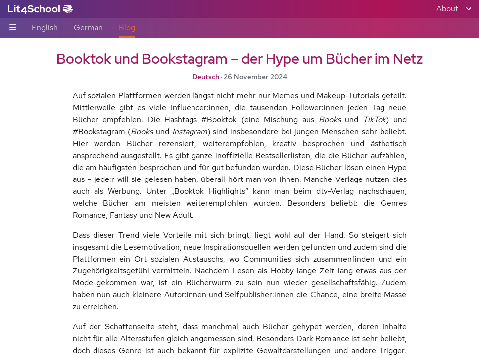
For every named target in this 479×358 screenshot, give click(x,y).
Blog (127, 27)
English (45, 27)
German (88, 27)
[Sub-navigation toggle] (13, 28)
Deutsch (205, 76)
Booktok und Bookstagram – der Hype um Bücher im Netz (239, 58)
